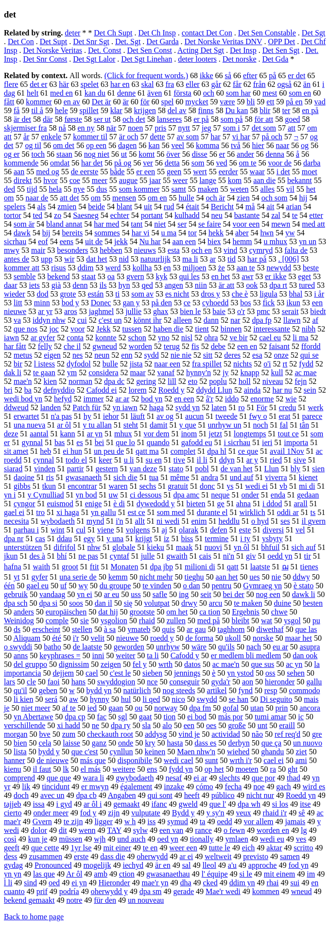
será (51, 699)
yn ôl (241, 547)
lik (26, 786)
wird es (314, 786)
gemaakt (126, 804)
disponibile (135, 760)
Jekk (103, 329)
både (117, 171)
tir (307, 556)
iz (167, 538)
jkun (10, 556)
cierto (12, 813)
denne (126, 93)
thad (293, 778)
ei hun (72, 451)
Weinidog (19, 620)
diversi (273, 530)
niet (160, 224)
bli (250, 102)
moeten (246, 769)
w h (130, 821)
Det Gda (275, 59)
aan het (227, 577)
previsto (255, 856)
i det (283, 171)
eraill (287, 725)
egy (89, 538)
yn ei (84, 594)
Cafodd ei (102, 390)
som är (24, 224)
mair (38, 250)
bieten (196, 503)
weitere (123, 769)
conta (75, 337)
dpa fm (200, 708)
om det (63, 145)
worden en (273, 830)
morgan (16, 734)
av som (187, 137)
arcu (216, 603)
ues (254, 577)
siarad (13, 468)
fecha (233, 786)
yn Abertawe (33, 717)
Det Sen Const (149, 50)
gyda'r (220, 682)
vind (230, 250)
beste (311, 268)
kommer (39, 102)
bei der (233, 594)
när (111, 128)
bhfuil (270, 547)
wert (200, 171)
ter (286, 110)
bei (99, 442)
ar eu (112, 594)
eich (248, 848)
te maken (248, 603)
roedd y (162, 638)
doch (21, 795)
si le (246, 874)
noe (258, 786)
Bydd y (183, 813)
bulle (110, 364)
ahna (243, 503)
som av (142, 294)
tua (154, 477)
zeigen (111, 664)
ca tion (209, 612)
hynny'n (198, 372)
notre (74, 900)
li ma (300, 337)
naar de (36, 198)
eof (43, 241)
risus (58, 268)
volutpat (156, 603)
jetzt (215, 434)
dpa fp (261, 320)
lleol (209, 865)
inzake (174, 786)
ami (301, 760)
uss (135, 594)
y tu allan (97, 425)
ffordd (311, 346)
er (222, 154)
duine (283, 603)
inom (189, 434)
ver (148, 163)
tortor (12, 215)
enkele (51, 137)
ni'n (228, 556)
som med (171, 512)
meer (99, 180)
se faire (209, 224)
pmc (263, 311)
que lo (125, 442)
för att (263, 119)
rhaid (147, 620)
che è (240, 294)
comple (57, 620)
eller (192, 84)
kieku (155, 547)
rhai (273, 883)
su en (154, 460)
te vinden (156, 585)
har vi (141, 233)
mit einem (279, 874)
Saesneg (85, 215)
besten (313, 603)
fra (169, 84)
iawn (11, 337)
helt (32, 93)
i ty (245, 538)
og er (11, 154)
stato (176, 468)
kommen (265, 891)
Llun (271, 468)
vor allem (259, 821)
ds (17, 629)
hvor (50, 180)
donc (207, 486)
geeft (11, 848)
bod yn (151, 399)
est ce (136, 512)
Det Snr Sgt (91, 41)
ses (285, 521)
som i (231, 128)
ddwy (301, 577)
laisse (71, 743)
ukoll (233, 638)
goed (292, 119)
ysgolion (114, 620)
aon (247, 682)
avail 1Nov (287, 451)
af (315, 320)
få (16, 110)
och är (216, 198)
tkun (49, 486)
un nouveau (146, 900)
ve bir (238, 337)
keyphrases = (59, 655)
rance (203, 830)
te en (150, 848)
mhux (123, 434)
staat (89, 276)
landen (50, 407)
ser (182, 224)
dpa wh (249, 804)
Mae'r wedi (223, 891)
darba (312, 163)
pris (160, 128)
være (227, 102)
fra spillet (207, 364)
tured (307, 285)
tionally (202, 839)
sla (146, 725)
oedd (224, 821)
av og (165, 416)
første (73, 119)
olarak (188, 530)
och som (274, 198)
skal (147, 84)
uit (148, 206)
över (173, 154)
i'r (76, 638)
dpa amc (186, 495)
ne (95, 725)
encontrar (82, 486)
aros (70, 311)
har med (106, 224)
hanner (14, 760)
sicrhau (15, 241)
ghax (160, 311)
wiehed (238, 751)
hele (61, 110)
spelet (90, 84)
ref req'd (287, 734)
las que (44, 874)
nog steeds (178, 690)
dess (10, 856)
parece (312, 416)
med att (313, 224)
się (128, 603)
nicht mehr (156, 577)
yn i (10, 495)
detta (172, 163)
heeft (192, 795)
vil (290, 189)
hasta (175, 743)
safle (160, 594)
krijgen (145, 110)
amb (100, 874)
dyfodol (79, 364)
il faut (42, 769)
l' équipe (215, 874)
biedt (318, 311)
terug (172, 346)
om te (248, 163)
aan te (246, 268)
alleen (183, 320)
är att (226, 285)
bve (45, 734)
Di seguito (276, 699)
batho (52, 647)
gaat (145, 717)
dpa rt (278, 285)
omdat (59, 163)
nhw (94, 547)
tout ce (288, 434)
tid (231, 259)
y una (114, 538)
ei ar (200, 778)
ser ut (102, 119)
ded (9, 189)
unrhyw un (225, 425)
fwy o (258, 416)
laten (218, 407)
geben (48, 690)
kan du (95, 93)
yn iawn (125, 407)
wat (266, 620)
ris (50, 477)
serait (290, 311)
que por (263, 778)
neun (101, 355)
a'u (232, 865)
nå (62, 128)
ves (301, 839)
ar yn (95, 434)
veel (177, 145)
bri (8, 390)
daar (10, 285)
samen (290, 856)
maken (208, 189)
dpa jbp (161, 567)
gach (283, 786)
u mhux (275, 241)
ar (213, 259)
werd (113, 268)
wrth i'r (240, 760)
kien (50, 381)
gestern (106, 468)
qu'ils (226, 647)
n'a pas (61, 416)
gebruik (16, 594)
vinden (44, 468)
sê (301, 813)
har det (92, 163)
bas (59, 442)
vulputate (145, 813)
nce (152, 682)
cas (40, 538)
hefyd (62, 399)
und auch (131, 839)
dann (211, 320)
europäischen (66, 612)
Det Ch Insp (156, 33)
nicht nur (260, 795)
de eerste (84, 171)
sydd (151, 355)
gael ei (14, 512)
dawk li (303, 594)
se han (238, 699)
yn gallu (103, 512)
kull (277, 372)
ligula (268, 294)
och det (133, 119)
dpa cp (75, 717)
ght (292, 769)
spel (167, 102)
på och (272, 137)
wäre (199, 647)
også (285, 84)
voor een (246, 224)
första (182, 93)
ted (38, 215)
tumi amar (270, 717)
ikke (206, 75)
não (257, 734)
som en (300, 93)
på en (294, 102)
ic (301, 717)
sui (294, 883)
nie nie (181, 355)
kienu (12, 769)
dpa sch (15, 603)
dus (101, 189)
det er (38, 84)
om (96, 198)
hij (303, 198)
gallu (314, 682)
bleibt (240, 620)
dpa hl (216, 451)
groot (70, 567)
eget (304, 276)
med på (208, 620)
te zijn (73, 821)
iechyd (132, 865)
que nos (25, 329)
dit (63, 830)
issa (39, 804)
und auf (241, 477)
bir (18, 364)
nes (77, 355)
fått (9, 102)
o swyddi (18, 647)
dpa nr (13, 538)
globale (123, 547)
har (215, 137)
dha (185, 883)
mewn (280, 224)
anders (24, 612)
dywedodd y (156, 503)
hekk (216, 233)
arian (293, 206)
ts (313, 512)
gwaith (177, 556)
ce (187, 303)
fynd (245, 690)
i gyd (64, 804)
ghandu (272, 751)
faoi (54, 682)
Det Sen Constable (267, 33)
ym (72, 372)
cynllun (121, 751)
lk (66, 769)
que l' (217, 804)
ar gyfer (43, 337)
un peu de (109, 451)
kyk (161, 276)
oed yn (167, 839)
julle (148, 556)
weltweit (218, 856)
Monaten (125, 567)
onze (281, 355)
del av (177, 110)
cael (92, 673)
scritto (303, 848)
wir (69, 259)
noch (260, 425)
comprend (19, 778)
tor (192, 233)
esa (257, 355)
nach (253, 647)
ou (138, 708)
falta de (296, 250)
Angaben (122, 795)
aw (73, 699)
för (145, 102)
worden (140, 346)
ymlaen (237, 839)
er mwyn (94, 786)
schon (137, 337)
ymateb (138, 629)
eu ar (280, 647)
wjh (99, 839)
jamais (295, 821)
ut (124, 154)
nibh (308, 329)
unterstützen (23, 547)
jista (136, 364)
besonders (72, 250)
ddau (64, 538)
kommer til (90, 137)
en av (72, 102)
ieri (267, 442)
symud (177, 821)
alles (268, 189)
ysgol (292, 620)
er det (296, 75)
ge (221, 503)
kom (235, 180)
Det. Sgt (127, 41)
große (236, 725)
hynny (99, 699)
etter (316, 215)
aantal (39, 434)
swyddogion (116, 682)
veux (243, 813)
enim (199, 521)
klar (116, 110)
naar (282, 145)
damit (158, 425)
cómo (204, 786)
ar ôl (64, 425)
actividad (225, 734)
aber (242, 233)
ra (273, 769)
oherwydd (152, 856)
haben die (169, 329)
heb (45, 451)
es (79, 442)
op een (96, 145)
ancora (309, 708)
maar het (298, 638)
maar (138, 372)
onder (250, 495)
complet (183, 451)
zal (275, 215)
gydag (13, 865)
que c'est (84, 751)
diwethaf (269, 629)
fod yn (298, 865)
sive (300, 460)
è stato (303, 585)
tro (40, 512)
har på (257, 259)
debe (218, 346)
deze (11, 434)
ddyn (227, 460)
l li (8, 883)
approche (262, 865)
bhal (296, 294)
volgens (138, 530)
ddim (86, 268)
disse (200, 154)
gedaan (308, 495)
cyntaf (119, 556)
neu (217, 215)
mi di (307, 486)
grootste (142, 612)
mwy (11, 250)
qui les (189, 276)
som (198, 163)
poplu (217, 381)
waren (118, 486)
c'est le (120, 673)
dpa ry (120, 725)
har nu (282, 390)
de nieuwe (53, 760)
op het (214, 769)
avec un (52, 795)
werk (315, 407)
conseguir (184, 682)
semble (24, 276)
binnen (231, 329)
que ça (271, 743)
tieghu (194, 577)
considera (103, 372)
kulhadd (187, 215)
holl (245, 381)
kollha (142, 268)
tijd (32, 189)
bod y (70, 303)
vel (300, 530)
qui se (309, 355)
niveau (272, 381)
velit (97, 638)
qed (147, 285)
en (167, 268)
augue (128, 180)
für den (105, 900)
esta (174, 250)
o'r (241, 311)
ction (127, 874)
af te (69, 708)
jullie (133, 311)
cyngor (24, 503)
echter (119, 215)
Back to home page (34, 916)
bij (46, 233)
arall (300, 503)
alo (167, 725)
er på (201, 119)
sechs (147, 486)
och (208, 93)
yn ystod (240, 673)
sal (186, 865)
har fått (15, 346)
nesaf (173, 778)
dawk (22, 233)
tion (169, 717)
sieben (152, 673)
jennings (187, 673)
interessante (271, 329)
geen (174, 171)
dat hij (108, 612)
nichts (242, 364)
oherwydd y (109, 891)
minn (42, 303)
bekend (58, 276)
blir (265, 110)
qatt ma (147, 451)
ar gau (196, 629)
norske (263, 638)
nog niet (96, 154)
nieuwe (127, 638)
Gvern (42, 821)
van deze (143, 468)
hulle (186, 198)
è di (119, 503)
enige (93, 503)
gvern (135, 276)
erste (81, 856)
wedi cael (178, 760)
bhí (62, 556)
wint (57, 530)
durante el (212, 512)
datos (192, 664)
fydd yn (181, 769)
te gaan (44, 372)
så (228, 75)
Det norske (240, 59)
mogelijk (97, 865)
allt (140, 521)
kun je (38, 839)
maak (184, 547)
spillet (89, 110)
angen (174, 285)
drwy (189, 603)
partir (75, 468)
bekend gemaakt (29, 900)
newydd (278, 268)
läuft (138, 416)
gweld (188, 804)
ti (117, 294)
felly (45, 346)
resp (271, 690)
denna (275, 154)
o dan (191, 585)
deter (72, 33)
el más (91, 769)
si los (280, 804)
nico (178, 699)
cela (45, 743)
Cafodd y (185, 655)
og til (33, 145)
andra (209, 477)
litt (18, 303)
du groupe (115, 585)
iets (34, 285)
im (311, 874)
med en (61, 93)
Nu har (150, 241)
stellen (82, 629)
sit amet (16, 451)
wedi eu (272, 839)
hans (78, 682)
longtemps (250, 434)
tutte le (219, 848)
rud (169, 206)
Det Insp (243, 50)
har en (120, 84)
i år (319, 294)
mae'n (23, 381)
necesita (16, 521)
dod (43, 294)
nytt (184, 128)
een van (171, 830)
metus (23, 355)
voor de (280, 163)
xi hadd (68, 725)
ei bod (197, 717)
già (56, 285)
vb (283, 486)
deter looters (197, 59)
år (26, 137)
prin (282, 708)
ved (221, 163)
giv (251, 556)
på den (162, 303)
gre (317, 734)
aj (164, 530)
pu (316, 620)
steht (130, 425)
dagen (127, 145)
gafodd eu (196, 442)
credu (287, 407)
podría (69, 891)
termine (216, 538)
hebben (111, 250)
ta (203, 821)
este (245, 530)
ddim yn (242, 883)
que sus (263, 664)
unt (262, 725)
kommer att (21, 268)
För (261, 407)
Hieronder (114, 883)
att (291, 128)
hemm (242, 241)
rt (285, 364)
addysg (156, 734)
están (95, 294)
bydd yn (99, 690)
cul (81, 530)
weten (239, 189)
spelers (14, 206)
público (223, 795)
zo (57, 215)
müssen (70, 839)
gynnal (32, 442)
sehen (295, 673)
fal (284, 425)
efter (250, 75)
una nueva (29, 425)
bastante (247, 215)
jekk (121, 241)
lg (304, 830)
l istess (44, 364)
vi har (241, 137)
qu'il (20, 690)
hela (55, 189)
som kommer (139, 189)
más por (230, 717)
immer (94, 399)
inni (98, 655)
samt (178, 189)
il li (202, 460)
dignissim (74, 664)
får (237, 84)
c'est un (110, 320)
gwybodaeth (135, 778)
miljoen (195, 268)
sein (310, 390)
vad (320, 102)
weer (180, 180)
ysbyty (272, 538)
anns (21, 655)
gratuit (178, 486)
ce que (248, 451)
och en (201, 250)
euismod (60, 503)
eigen (52, 355)
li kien (23, 699)
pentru (221, 585)
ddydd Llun (214, 390)
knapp (249, 372)
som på (232, 119)
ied (92, 708)
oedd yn (279, 556)
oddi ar (288, 512)
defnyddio (59, 390)
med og (47, 171)
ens (152, 769)
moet (309, 171)
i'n (119, 521)
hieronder (280, 682)
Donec (101, 303)
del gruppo (30, 664)
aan (19, 171)
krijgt (143, 538)
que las (306, 629)
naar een (167, 364)
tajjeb (12, 804)
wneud (301, 891)
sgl (122, 717)
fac (102, 717)
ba (28, 390)
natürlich (137, 690)
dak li (12, 372)
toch (38, 154)
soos (76, 603)
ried (276, 460)
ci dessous (145, 495)
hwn (267, 233)
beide (96, 206)
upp (46, 259)
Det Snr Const (45, 59)
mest (269, 93)
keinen (155, 751)
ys (229, 486)
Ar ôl (74, 874)
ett (270, 102)
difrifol (64, 547)
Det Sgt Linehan (146, 59)
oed (54, 883)
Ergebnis (246, 612)
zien (243, 198)
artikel (217, 690)
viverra (276, 477)
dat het (96, 259)
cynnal (43, 460)
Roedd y (171, 390)
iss (151, 821)
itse (305, 804)
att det (69, 198)
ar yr (45, 311)
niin (201, 285)
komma (207, 145)
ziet (301, 751)
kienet (308, 477)
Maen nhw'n (196, 751)
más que (93, 760)
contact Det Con (207, 33)
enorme (262, 399)
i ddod (272, 503)
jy (225, 372)
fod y (88, 813)
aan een (184, 241)
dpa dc (114, 381)
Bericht (222, 206)
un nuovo (307, 743)
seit (205, 594)
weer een (183, 848)
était (192, 206)
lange (207, 180)
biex (214, 241)
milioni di (200, 567)
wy (83, 585)
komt (147, 154)
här (64, 84)
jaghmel (101, 311)
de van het (237, 468)
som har (238, 93)
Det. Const (104, 50)
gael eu (37, 585)
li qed (151, 699)
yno (164, 337)
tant (136, 224)
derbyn (238, 743)
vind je (189, 734)
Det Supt (53, 41)
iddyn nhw (49, 320)
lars (9, 682)
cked (210, 883)
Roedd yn (301, 795)
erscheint (46, 629)
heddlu (229, 521)
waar (257, 171)
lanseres (169, 119)
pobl (201, 468)
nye (79, 189)
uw (114, 495)
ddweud (16, 407)
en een (184, 399)
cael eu (270, 337)
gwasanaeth (84, 477)
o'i (267, 364)
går (216, 84)
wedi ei (256, 486)
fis (195, 346)
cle (31, 682)
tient (201, 329)
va (17, 320)
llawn (292, 320)
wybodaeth (58, 521)
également (137, 786)
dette (157, 137)
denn (79, 285)
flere (11, 84)
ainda (252, 390)
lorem (137, 390)
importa (296, 442)
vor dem (157, 434)
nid (123, 259)
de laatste (87, 647)
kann (67, 434)
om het (177, 612)
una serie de (77, 577)
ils (102, 285)
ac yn (294, 664)
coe (74, 180)
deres (232, 355)
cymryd (261, 250)
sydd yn (187, 407)
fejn (301, 381)
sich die (125, 477)
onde (125, 743)
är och (129, 137)
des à (37, 556)
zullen (176, 620)
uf (63, 585)
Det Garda (162, 41)
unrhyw (168, 647)
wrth (165, 664)
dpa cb (86, 795)
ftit (94, 567)
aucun (194, 416)
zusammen (45, 856)
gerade (183, 891)
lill (172, 381)
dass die (112, 856)
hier (258, 145)
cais (205, 556)
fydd (306, 364)
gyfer (39, 577)
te (295, 215)
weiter (125, 655)
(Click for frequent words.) (146, 75)
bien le (190, 311)
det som (264, 128)
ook (252, 285)
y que (187, 425)
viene (105, 530)
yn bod (86, 495)
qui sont (160, 795)
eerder (228, 171)
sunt (211, 760)
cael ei (273, 760)
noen (135, 128)
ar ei (186, 856)
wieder (14, 294)
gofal (231, 708)
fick (268, 303)
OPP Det (281, 41)
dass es (205, 743)
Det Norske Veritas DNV (223, 41)
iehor (111, 416)
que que (59, 778)
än (307, 84)
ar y (252, 460)
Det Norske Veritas (52, 50)
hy (87, 416)
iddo (232, 399)
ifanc (159, 804)
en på (310, 110)
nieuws (145, 250)
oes (211, 725)
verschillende (24, 725)
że (221, 268)
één (9, 585)
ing (184, 594)
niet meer (36, 708)
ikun (293, 303)
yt (16, 577)
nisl (186, 337)
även (154, 93)
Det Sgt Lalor (94, 59)
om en (157, 198)
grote (68, 294)
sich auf (304, 547)
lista (20, 751)
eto (193, 381)
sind (30, 883)
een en (247, 346)
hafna (12, 567)
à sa (110, 629)
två (236, 145)
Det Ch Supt (113, 33)
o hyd (260, 521)
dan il (103, 603)
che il (72, 346)
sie (84, 620)
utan (257, 708)
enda (278, 495)
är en (163, 865)
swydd (207, 699)
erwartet (26, 416)
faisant (279, 346)
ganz (99, 743)
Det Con (21, 41)
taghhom (230, 629)
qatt (233, 567)
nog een (268, 594)
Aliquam (26, 638)
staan (64, 154)
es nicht (177, 294)
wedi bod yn (23, 399)
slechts (229, 778)
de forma (199, 638)
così (10, 839)
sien (318, 468)
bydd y (49, 751)
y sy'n (215, 813)
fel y (140, 664)
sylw (140, 830)
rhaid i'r (275, 813)
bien (20, 743)
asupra (310, 647)
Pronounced (53, 865)
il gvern (314, 521)
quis (168, 629)
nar (235, 320)
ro (241, 407)
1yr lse (80, 848)
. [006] (288, 259)
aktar (274, 848)
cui (82, 320)
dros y (210, 294)
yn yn (12, 874)
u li (129, 460)
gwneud (104, 346)
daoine (24, 477)
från (259, 84)
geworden (129, 647)
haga (156, 407)
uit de (94, 241)
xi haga (67, 512)
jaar (155, 180)
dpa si (48, 603)
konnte (106, 337)
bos (245, 303)
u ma (169, 233)
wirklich (252, 512)
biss (187, 538)
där (47, 119)
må (250, 206)
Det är (101, 102)
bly (295, 468)
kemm (118, 577)
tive (179, 460)
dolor (39, 830)
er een (145, 171)
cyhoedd (215, 303)
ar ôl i (93, 804)
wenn (87, 830)
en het (220, 276)
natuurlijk (155, 259)
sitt (208, 355)
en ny (86, 128)
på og (122, 163)
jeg (206, 128)
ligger (103, 821)
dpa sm (150, 891)
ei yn (79, 883)
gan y (130, 303)
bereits (72, 233)
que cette (45, 848)
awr (247, 276)
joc (54, 329)
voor (77, 329)
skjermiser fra (25, 128)
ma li (190, 259)
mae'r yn (155, 883)
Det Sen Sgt (280, 50)
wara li (93, 778)
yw (290, 233)
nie (276, 577)
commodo (304, 690)
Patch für (86, 407)
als (41, 206)
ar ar (122, 399)
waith (42, 567)
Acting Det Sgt (200, 50)
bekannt (299, 180)
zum (69, 734)
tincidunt (55, 786)
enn (126, 355)
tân (304, 425)
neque (220, 495)
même (179, 477)
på (272, 75)
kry (150, 743)
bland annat (64, 224)
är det (22, 119)
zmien (66, 206)
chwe (279, 612)
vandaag (52, 594)
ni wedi (168, 521)
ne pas (88, 556)
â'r (209, 399)
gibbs (22, 486)
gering (146, 381)
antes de (16, 259)
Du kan (237, 110)
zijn (114, 813)
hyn (124, 285)
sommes (107, 233)
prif (42, 891)
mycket (196, 102)
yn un (307, 241)
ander (245, 154)
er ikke (275, 276)
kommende (21, 163)
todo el (76, 460)
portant (152, 215)
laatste (260, 567)
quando (158, 442)
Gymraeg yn (262, 585)
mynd (95, 521)
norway (165, 708)
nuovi (213, 547)
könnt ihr (147, 320)
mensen (124, 198)
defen (218, 530)
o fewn (234, 830)
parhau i (26, 530)
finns (206, 110)
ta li (152, 655)
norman (80, 381)
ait (270, 206)
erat (284, 416)
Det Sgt (313, 33)
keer (105, 460)
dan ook (305, 655)
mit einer (117, 848)
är (125, 102)
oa (111, 276)
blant (124, 206)
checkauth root (110, 734)
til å (37, 110)
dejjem (63, 673)
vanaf (166, 372)
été (56, 638)
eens (66, 241)
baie (219, 311)
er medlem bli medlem (246, 655)
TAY (114, 830)
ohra (211, 337)
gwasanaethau (168, 874)
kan (153, 145)
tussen (132, 329)
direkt (23, 180)
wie (290, 399)
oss (270, 673)
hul (126, 699)
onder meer (50, 813)
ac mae (305, 372)
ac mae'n (226, 664)
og (305, 145)
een (189, 725)
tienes (309, 567)
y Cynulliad (45, 495)
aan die (264, 180)
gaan (115, 708)
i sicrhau (237, 442)
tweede (226, 416)
